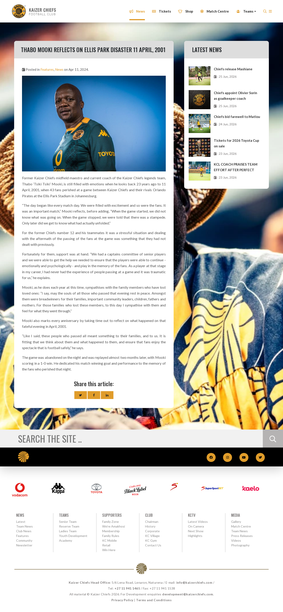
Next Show (195, 531)
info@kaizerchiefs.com (194, 582)
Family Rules (110, 536)
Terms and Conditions (154, 600)
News (135, 10)
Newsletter (24, 545)
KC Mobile (109, 540)
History (150, 526)
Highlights (195, 536)
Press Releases (242, 536)
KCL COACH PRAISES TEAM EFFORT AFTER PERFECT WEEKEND (235, 167)
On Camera (196, 526)
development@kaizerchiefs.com (187, 594)
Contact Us (153, 545)
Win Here (108, 550)
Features (47, 69)
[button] (268, 11)
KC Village (152, 536)
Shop (184, 10)
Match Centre (213, 10)
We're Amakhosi (113, 526)
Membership (111, 531)
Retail (106, 545)
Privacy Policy (122, 600)
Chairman (151, 521)
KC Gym (151, 540)
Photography (240, 545)
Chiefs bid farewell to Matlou (237, 117)
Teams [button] (243, 10)
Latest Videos (198, 521)
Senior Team (68, 521)
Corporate (152, 531)
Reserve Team (69, 526)
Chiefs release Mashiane (233, 69)
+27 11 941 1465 (127, 588)
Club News (23, 531)
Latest (20, 521)
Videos (236, 540)
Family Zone (110, 521)
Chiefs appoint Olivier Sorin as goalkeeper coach (235, 95)
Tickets (159, 10)
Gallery (236, 521)
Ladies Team (68, 531)
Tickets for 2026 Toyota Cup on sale (236, 143)
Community (24, 540)
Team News (24, 526)
